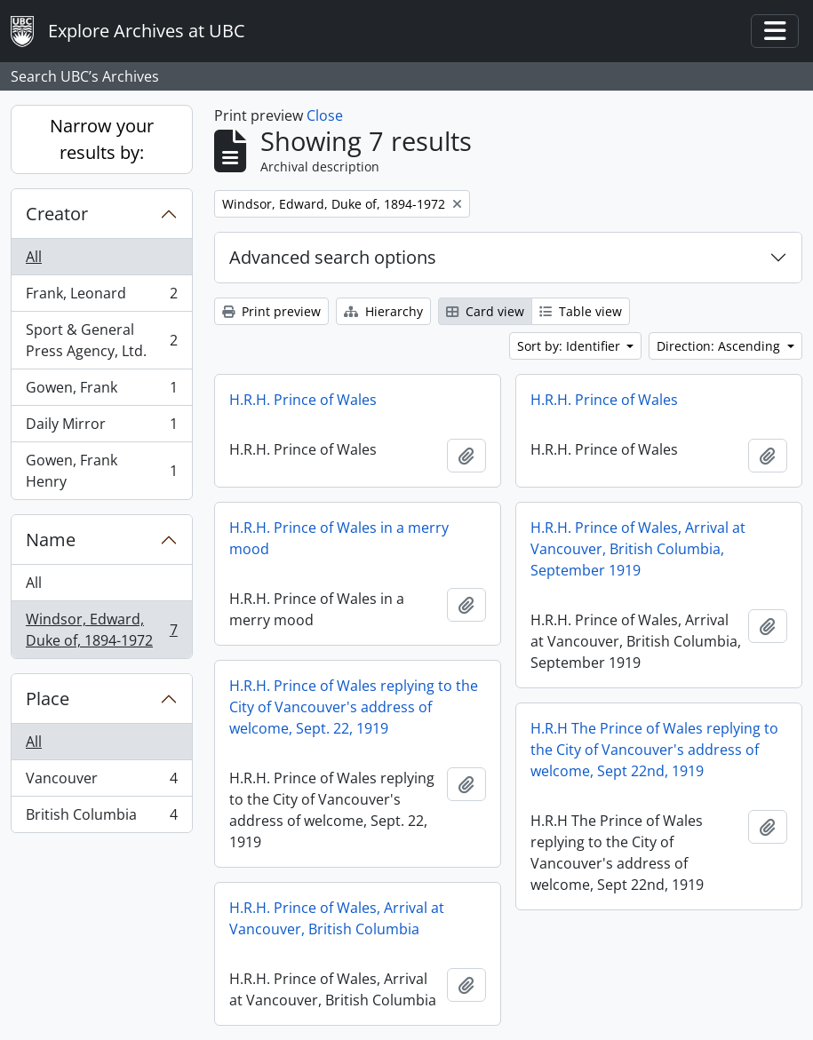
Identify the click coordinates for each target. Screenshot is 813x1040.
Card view (485, 311)
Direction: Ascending (720, 345)
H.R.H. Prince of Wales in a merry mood (339, 538)
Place (47, 699)
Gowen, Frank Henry (101, 470)
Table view (580, 311)
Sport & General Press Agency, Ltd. (101, 340)
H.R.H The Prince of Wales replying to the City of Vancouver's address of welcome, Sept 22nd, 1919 (654, 749)
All (34, 256)
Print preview (271, 311)
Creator (57, 214)
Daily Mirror (101, 427)
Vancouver (101, 782)
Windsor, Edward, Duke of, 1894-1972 (101, 629)
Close (325, 115)
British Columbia (101, 818)
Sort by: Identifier (570, 345)
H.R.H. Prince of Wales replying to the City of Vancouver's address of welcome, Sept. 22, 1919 (353, 707)
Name (51, 540)
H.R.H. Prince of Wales (303, 399)
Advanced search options (332, 257)
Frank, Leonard (101, 297)
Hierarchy (383, 311)
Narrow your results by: (102, 139)
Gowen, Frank (101, 391)
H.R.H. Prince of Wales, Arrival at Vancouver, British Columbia (336, 918)
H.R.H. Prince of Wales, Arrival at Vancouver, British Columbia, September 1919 (637, 549)
